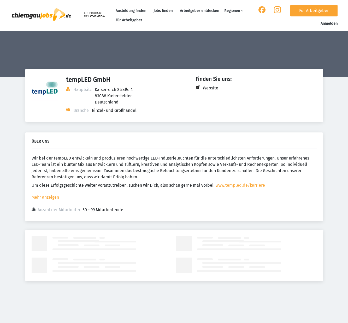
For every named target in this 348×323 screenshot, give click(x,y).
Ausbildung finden (131, 11)
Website (210, 88)
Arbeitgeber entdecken (199, 11)
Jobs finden (163, 11)
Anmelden (329, 23)
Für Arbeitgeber (129, 20)
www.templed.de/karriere (240, 185)
